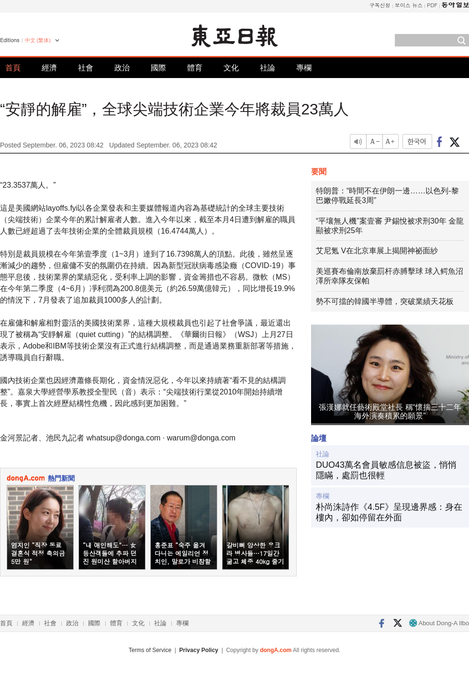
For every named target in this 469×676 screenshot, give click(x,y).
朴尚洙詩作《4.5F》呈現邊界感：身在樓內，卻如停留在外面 (389, 512)
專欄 (304, 68)
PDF (432, 5)
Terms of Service (150, 650)
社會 (85, 68)
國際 (158, 68)
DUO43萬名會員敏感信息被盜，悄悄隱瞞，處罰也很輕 (386, 470)
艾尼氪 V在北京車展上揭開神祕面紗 (377, 251)
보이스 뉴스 (409, 5)
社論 (267, 68)
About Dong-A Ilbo (439, 623)
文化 (231, 68)
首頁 (13, 68)
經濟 (49, 68)
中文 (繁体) (38, 40)
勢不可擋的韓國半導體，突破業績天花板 (385, 301)
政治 (122, 68)
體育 (194, 68)
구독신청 (380, 5)
